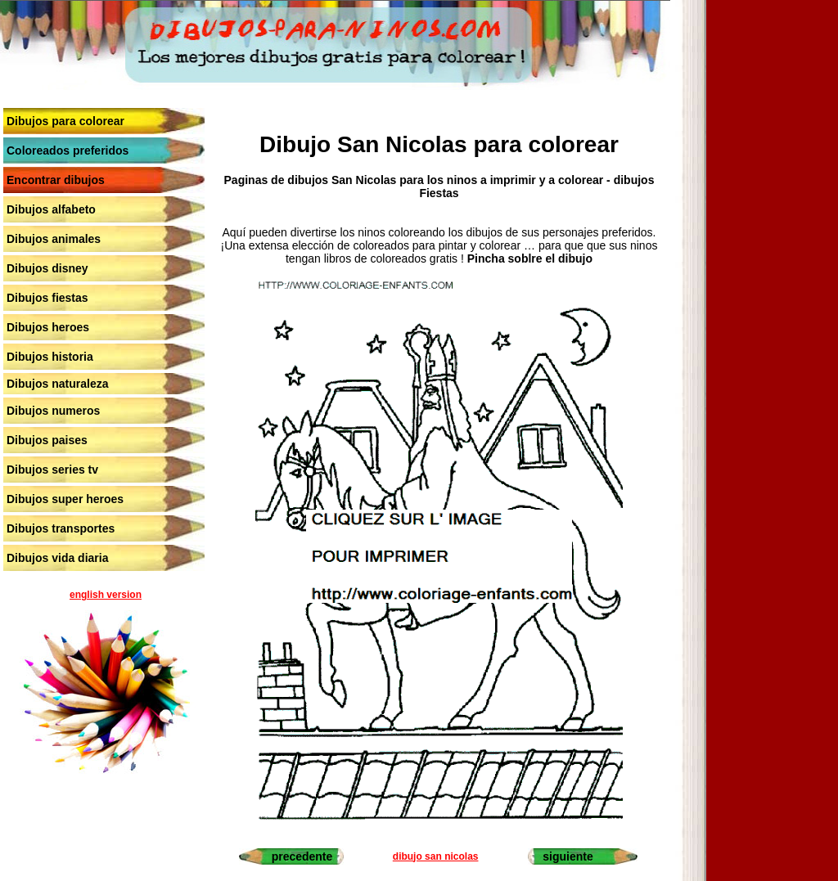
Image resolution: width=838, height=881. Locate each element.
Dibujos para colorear (65, 121)
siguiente (567, 856)
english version (106, 594)
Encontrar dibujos (56, 180)
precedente (302, 856)
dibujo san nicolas (436, 856)
